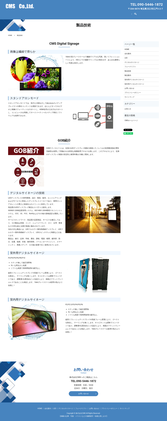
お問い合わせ (121, 14)
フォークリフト (101, 14)
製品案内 (128, 74)
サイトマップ (129, 96)
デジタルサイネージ (79, 14)
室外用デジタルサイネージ (134, 83)
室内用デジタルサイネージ (134, 78)
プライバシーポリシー (133, 91)
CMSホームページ (131, 119)
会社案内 (50, 14)
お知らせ (128, 107)
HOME (37, 14)
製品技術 (128, 70)
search (133, 14)
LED (62, 14)
